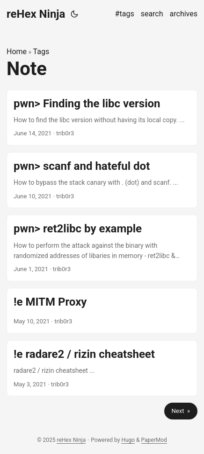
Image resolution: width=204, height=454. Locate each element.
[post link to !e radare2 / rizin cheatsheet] (102, 368)
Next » (181, 410)
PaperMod (154, 440)
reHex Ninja (36, 14)
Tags (41, 51)
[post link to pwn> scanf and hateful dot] (102, 180)
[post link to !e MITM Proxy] (102, 310)
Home (17, 51)
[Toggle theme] (74, 14)
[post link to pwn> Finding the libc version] (102, 117)
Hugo (128, 440)
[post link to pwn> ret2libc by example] (102, 248)
